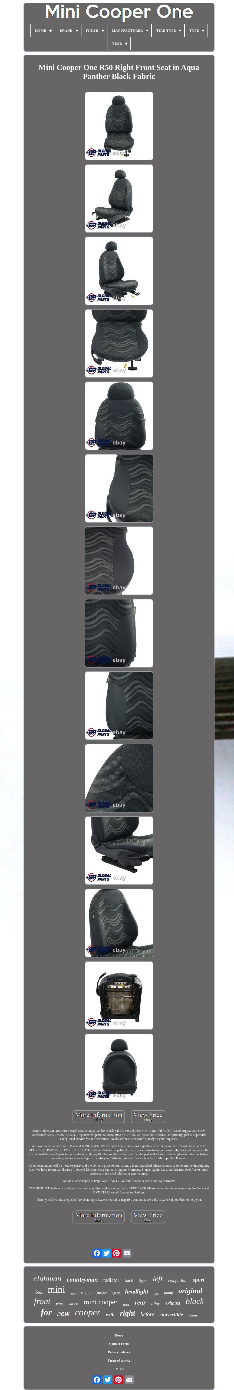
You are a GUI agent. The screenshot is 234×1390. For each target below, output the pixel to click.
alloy (155, 1303)
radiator (111, 1280)
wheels (73, 1304)
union (192, 1315)
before (147, 1314)
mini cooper (101, 1302)
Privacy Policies (119, 1352)
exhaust (172, 1303)
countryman (82, 1279)
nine (73, 1293)
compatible (177, 1280)
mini (56, 1289)
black (195, 1301)
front (42, 1301)
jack (156, 1293)
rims (60, 1304)
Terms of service (119, 1360)
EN (115, 1369)
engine (86, 1293)
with (110, 1314)
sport (198, 1279)
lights (143, 1281)
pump (168, 1293)
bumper (102, 1293)
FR (122, 1369)
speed (116, 1293)
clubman (47, 1278)
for (46, 1312)
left (158, 1278)
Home (119, 1335)
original (191, 1291)
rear (140, 1302)
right (127, 1313)
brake (126, 1304)
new (63, 1313)
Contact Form (118, 1344)
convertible (171, 1314)
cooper (87, 1312)
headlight (136, 1291)
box (38, 1292)
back (129, 1280)
